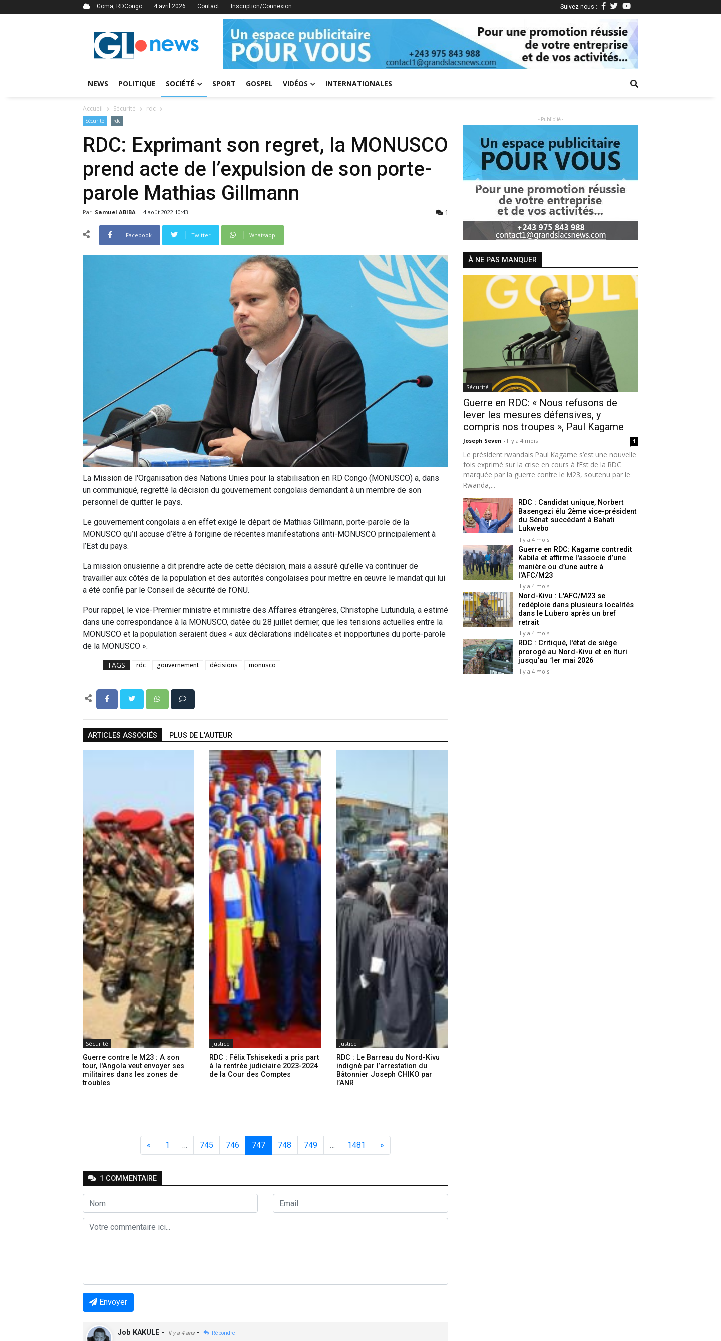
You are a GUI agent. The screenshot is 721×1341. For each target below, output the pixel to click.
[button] (254, 44)
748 (284, 1145)
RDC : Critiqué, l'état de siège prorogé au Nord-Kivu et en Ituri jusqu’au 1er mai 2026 (571, 638)
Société (184, 83)
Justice (221, 1043)
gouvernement (178, 665)
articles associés (122, 735)
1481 (356, 1145)
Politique (137, 83)
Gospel (259, 83)
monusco (262, 665)
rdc (151, 108)
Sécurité (124, 108)
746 (232, 1145)
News (98, 83)
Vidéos (299, 83)
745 (206, 1145)
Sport (224, 83)
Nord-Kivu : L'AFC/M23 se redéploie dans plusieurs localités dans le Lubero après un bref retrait (577, 598)
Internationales (358, 83)
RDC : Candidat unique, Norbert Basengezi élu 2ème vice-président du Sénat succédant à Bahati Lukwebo (577, 515)
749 (310, 1145)
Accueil (93, 108)
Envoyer (108, 1302)
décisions (224, 665)
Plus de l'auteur (200, 735)
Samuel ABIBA (116, 212)
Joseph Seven (483, 440)
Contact (208, 6)
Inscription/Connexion (261, 6)
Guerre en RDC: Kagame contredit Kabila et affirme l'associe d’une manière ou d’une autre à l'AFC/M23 (578, 558)
